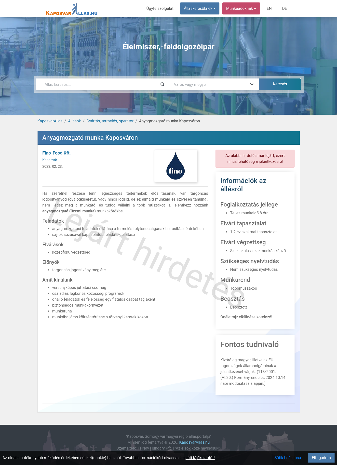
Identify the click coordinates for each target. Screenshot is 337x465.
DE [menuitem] (284, 8)
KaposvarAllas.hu (194, 442)
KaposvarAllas (50, 121)
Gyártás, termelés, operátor (110, 121)
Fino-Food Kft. (56, 152)
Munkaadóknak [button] (241, 8)
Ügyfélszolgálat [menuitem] (160, 8)
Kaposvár (49, 160)
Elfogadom (321, 457)
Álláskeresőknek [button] (200, 8)
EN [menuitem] (269, 8)
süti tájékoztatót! (200, 457)
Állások (74, 121)
